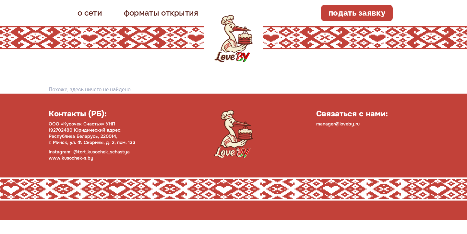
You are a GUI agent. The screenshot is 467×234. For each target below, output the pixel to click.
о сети (90, 13)
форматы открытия (161, 13)
